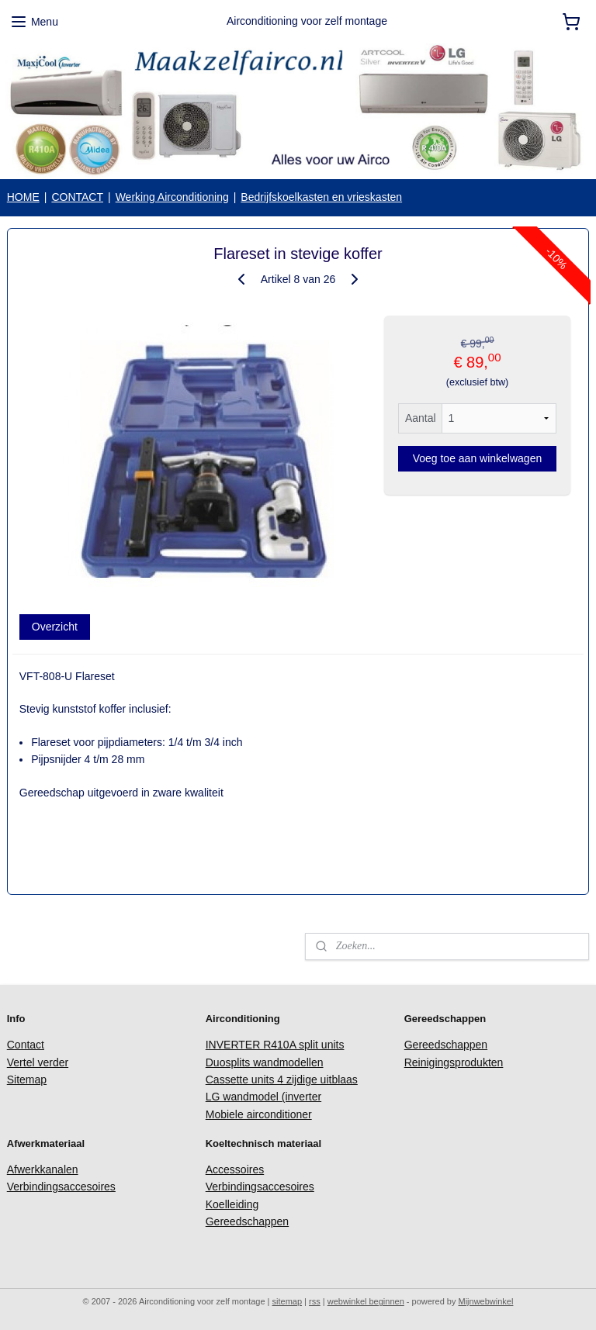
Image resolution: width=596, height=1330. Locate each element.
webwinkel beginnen (365, 1301)
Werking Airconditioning (172, 197)
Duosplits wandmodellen (265, 1062)
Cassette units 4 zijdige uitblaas (282, 1079)
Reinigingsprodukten (454, 1062)
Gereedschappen (445, 1044)
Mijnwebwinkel (485, 1301)
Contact (25, 1044)
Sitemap (27, 1079)
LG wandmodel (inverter (263, 1096)
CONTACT (77, 197)
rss (315, 1301)
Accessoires (235, 1169)
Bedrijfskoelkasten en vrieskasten (321, 197)
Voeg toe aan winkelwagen (477, 458)
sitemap (287, 1301)
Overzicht (55, 626)
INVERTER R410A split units (275, 1044)
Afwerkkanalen (42, 1169)
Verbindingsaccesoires (61, 1186)
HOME (23, 197)
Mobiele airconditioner (259, 1114)
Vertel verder (37, 1062)
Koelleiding (232, 1204)
